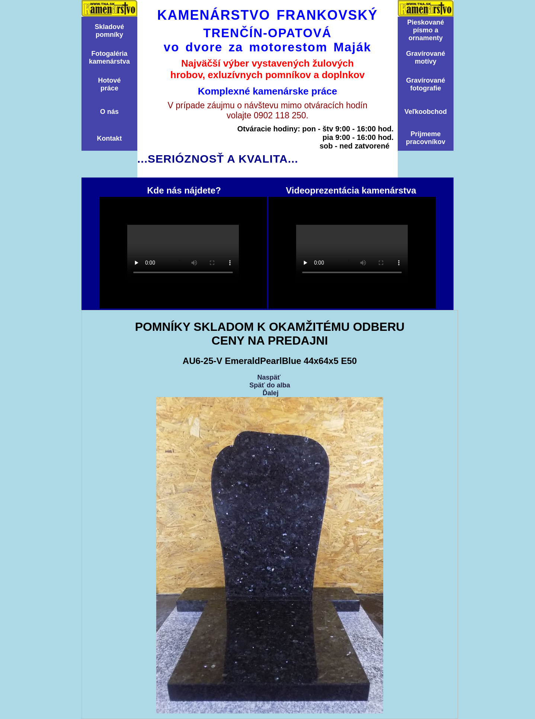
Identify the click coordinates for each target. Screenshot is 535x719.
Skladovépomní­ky (109, 30)
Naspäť (269, 377)
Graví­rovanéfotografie (425, 84)
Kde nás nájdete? (183, 253)
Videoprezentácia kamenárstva (352, 253)
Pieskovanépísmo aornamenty (425, 30)
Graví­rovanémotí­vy (425, 57)
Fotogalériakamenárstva (109, 57)
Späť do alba (269, 385)
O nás (109, 111)
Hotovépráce (109, 84)
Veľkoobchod (425, 111)
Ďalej (271, 393)
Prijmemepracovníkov (425, 138)
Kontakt (109, 138)
